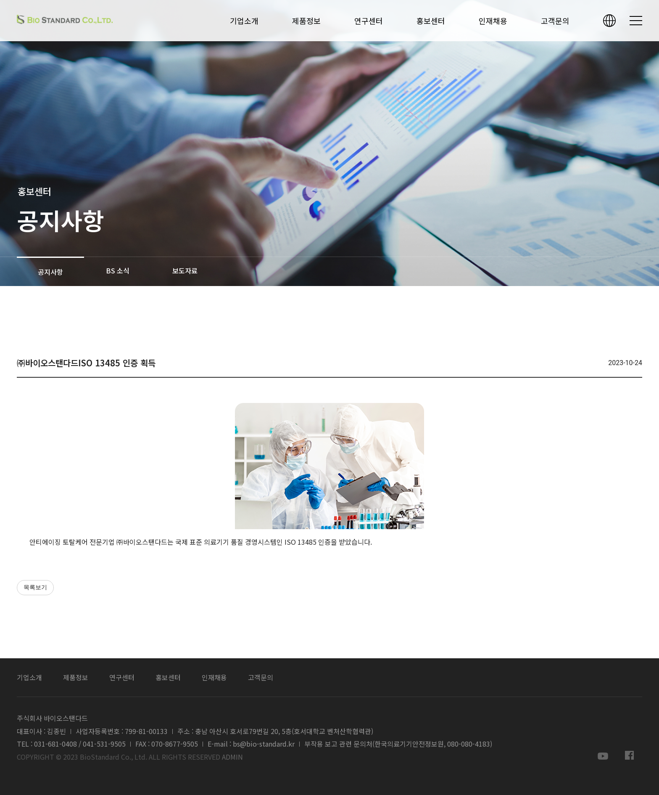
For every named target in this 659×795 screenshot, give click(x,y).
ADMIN (232, 757)
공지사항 (50, 272)
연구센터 (368, 21)
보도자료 (185, 270)
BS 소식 (117, 270)
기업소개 (244, 21)
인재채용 (493, 21)
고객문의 (555, 21)
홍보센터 (430, 21)
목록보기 (35, 587)
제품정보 (306, 21)
